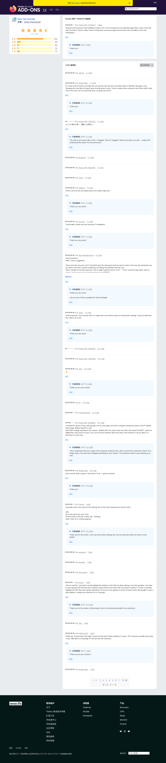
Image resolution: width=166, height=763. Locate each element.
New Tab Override (26, 19)
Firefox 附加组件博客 (55, 711)
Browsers (124, 707)
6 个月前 (91, 158)
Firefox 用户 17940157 (87, 25)
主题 (51, 10)
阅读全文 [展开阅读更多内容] (68, 276)
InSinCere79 (83, 633)
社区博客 (50, 728)
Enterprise (87, 715)
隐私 (11, 748)
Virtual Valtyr (83, 83)
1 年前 (88, 504)
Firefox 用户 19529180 (87, 349)
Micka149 (82, 158)
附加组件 (50, 703)
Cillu (80, 623)
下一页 (124, 680)
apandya (82, 562)
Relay (122, 715)
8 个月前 (99, 255)
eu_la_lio (82, 222)
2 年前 (100, 25)
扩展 (44, 10)
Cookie (18, 748)
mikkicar (82, 188)
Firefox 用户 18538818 (87, 423)
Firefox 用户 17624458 (87, 359)
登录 (155, 2)
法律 (26, 748)
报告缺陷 (50, 736)
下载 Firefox (75, 3)
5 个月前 (100, 121)
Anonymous (83, 572)
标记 (66, 37)
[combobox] (141, 8)
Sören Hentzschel (32, 22)
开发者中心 (51, 720)
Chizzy (81, 582)
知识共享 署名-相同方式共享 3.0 (49, 754)
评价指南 (50, 740)
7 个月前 (100, 168)
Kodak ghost (83, 669)
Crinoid (81, 504)
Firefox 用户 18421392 (87, 168)
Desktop (87, 707)
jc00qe (81, 73)
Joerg (81, 178)
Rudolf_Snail (83, 471)
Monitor (123, 720)
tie (80, 403)
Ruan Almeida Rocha (86, 255)
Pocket (123, 724)
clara (80, 369)
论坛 (48, 732)
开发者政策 (51, 724)
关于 (48, 707)
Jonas (81, 313)
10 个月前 (100, 349)
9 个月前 (88, 313)
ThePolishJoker (84, 413)
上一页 (94, 680)
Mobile (86, 711)
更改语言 (123, 753)
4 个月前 (89, 73)
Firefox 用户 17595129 (87, 121)
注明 (17, 754)
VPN (122, 711)
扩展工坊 (50, 715)
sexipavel (82, 552)
